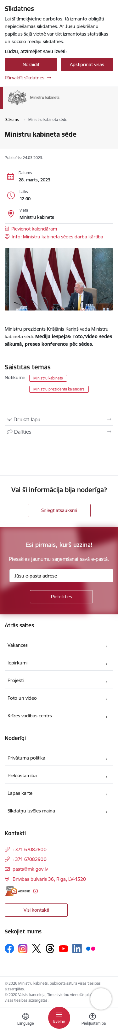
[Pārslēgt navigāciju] (59, 1018)
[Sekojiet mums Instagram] (23, 948)
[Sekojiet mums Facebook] (9, 948)
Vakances (18, 645)
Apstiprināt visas (87, 64)
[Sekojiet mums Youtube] (63, 948)
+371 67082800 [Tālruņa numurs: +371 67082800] (30, 849)
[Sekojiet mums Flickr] (90, 948)
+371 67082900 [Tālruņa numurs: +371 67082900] (30, 859)
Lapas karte (20, 793)
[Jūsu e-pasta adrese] (61, 575)
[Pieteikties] (61, 596)
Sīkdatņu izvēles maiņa (31, 811)
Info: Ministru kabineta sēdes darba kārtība (57, 237)
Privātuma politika (26, 758)
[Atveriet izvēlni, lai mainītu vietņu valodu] (25, 1020)
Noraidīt (31, 64)
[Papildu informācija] (35, 891)
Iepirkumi (17, 663)
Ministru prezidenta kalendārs (59, 389)
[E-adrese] (17, 891)
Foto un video (22, 698)
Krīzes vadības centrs (30, 716)
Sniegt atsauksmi (59, 510)
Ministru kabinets (48, 378)
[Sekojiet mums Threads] (50, 948)
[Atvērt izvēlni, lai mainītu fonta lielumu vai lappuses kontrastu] (92, 1020)
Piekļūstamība (22, 775)
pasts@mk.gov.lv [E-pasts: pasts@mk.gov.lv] (30, 869)
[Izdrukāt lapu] (59, 419)
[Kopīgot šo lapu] (59, 432)
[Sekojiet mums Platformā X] (36, 948)
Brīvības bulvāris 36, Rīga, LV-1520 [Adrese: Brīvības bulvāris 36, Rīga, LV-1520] (49, 879)
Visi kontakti (36, 910)
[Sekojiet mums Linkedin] (77, 948)
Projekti (16, 680)
